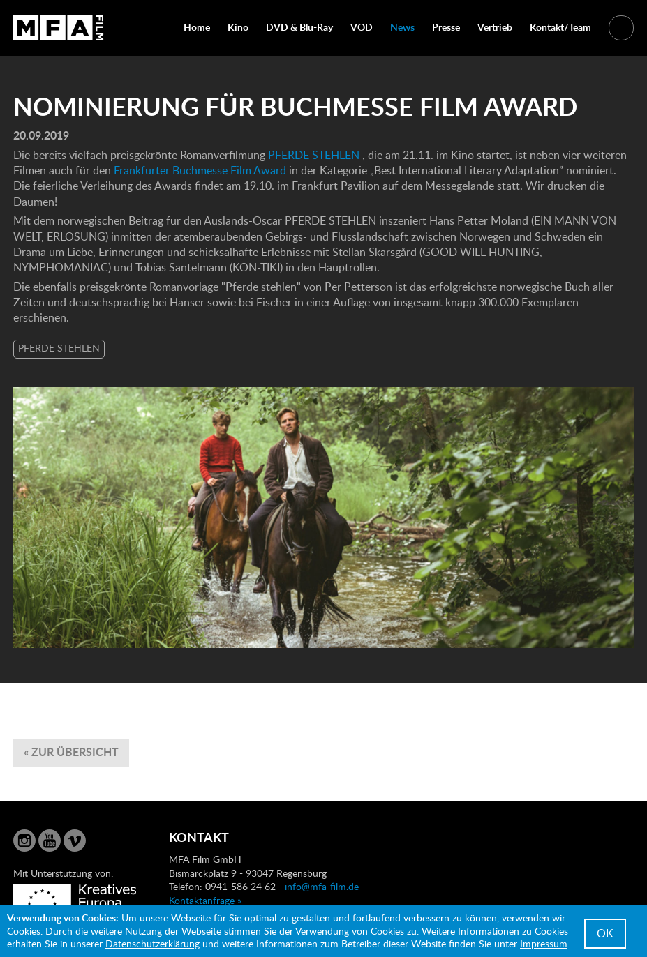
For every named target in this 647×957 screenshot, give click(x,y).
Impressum (543, 943)
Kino (238, 26)
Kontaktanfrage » (205, 900)
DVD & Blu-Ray (299, 26)
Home (197, 26)
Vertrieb (494, 26)
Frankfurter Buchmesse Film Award (200, 170)
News (402, 26)
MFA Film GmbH (58, 27)
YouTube (49, 840)
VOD (361, 26)
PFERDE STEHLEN (313, 155)
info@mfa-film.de (322, 886)
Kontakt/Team (560, 26)
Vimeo (75, 840)
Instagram (24, 840)
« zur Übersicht (71, 752)
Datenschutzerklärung (152, 943)
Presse (446, 26)
